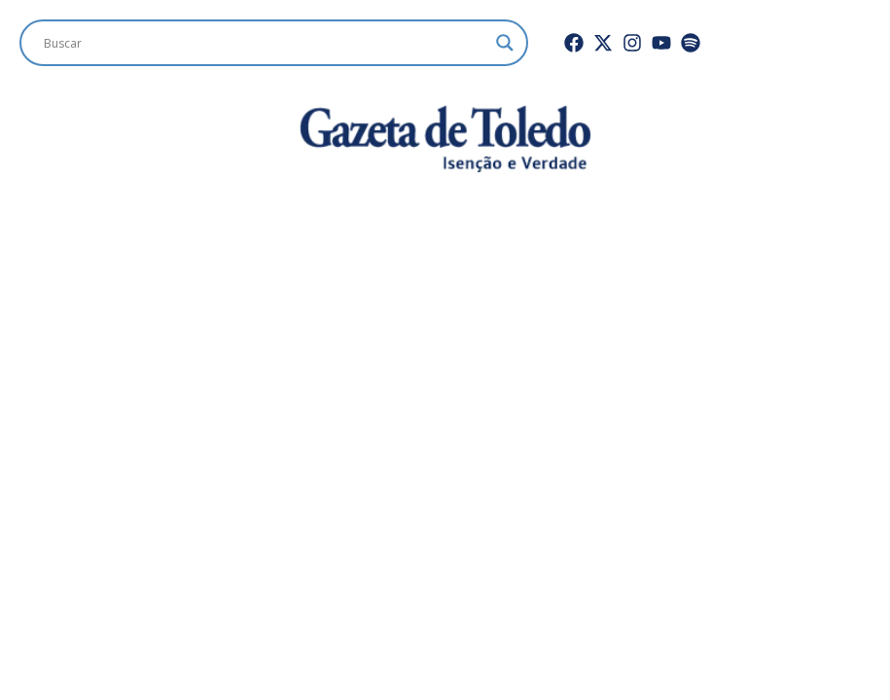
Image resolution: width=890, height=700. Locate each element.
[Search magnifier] (504, 42)
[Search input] (265, 42)
